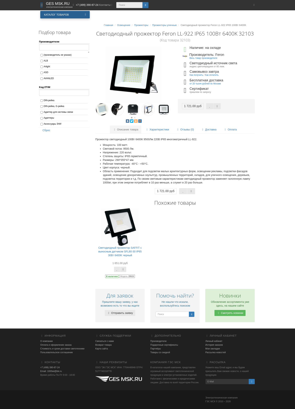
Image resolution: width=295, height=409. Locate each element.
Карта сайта (101, 348)
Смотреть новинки (230, 312)
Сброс (45, 130)
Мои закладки (212, 348)
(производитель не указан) (57, 55)
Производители (158, 341)
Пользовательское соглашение (56, 352)
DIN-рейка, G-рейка (54, 106)
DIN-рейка (49, 100)
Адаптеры (49, 118)
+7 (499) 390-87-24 (50, 367)
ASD (46, 72)
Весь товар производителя (203, 58)
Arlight (47, 66)
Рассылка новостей (215, 352)
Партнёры (155, 348)
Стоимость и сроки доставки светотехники (62, 348)
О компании (46, 341)
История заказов (214, 345)
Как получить (196, 75)
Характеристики (157, 129)
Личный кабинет (213, 341)
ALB (46, 60)
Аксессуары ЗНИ (52, 124)
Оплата (230, 129)
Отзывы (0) (185, 129)
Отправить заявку (120, 312)
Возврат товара (103, 345)
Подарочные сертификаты (164, 345)
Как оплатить (212, 75)
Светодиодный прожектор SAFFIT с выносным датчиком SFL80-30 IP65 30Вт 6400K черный (120, 251)
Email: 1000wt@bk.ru (51, 371)
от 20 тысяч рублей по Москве (205, 83)
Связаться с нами (104, 341)
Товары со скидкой (160, 352)
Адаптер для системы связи (58, 112)
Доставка (208, 129)
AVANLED (49, 78)
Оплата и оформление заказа (55, 345)
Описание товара (125, 129)
